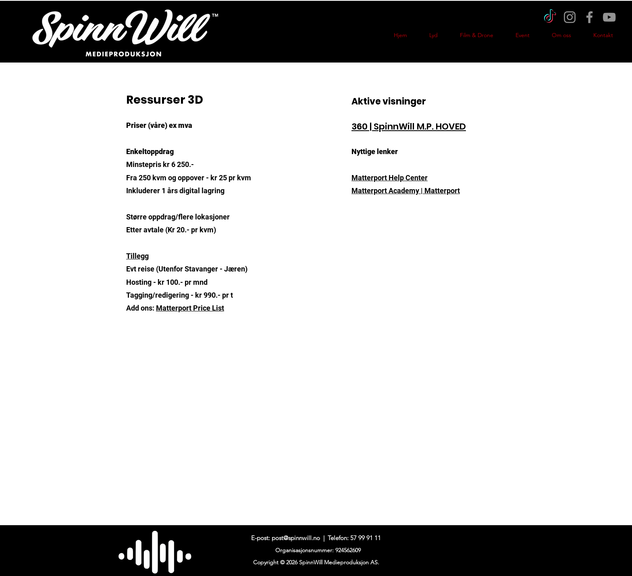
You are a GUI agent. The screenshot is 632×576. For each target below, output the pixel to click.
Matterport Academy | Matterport (405, 190)
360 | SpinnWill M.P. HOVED (408, 126)
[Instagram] (570, 17)
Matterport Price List (190, 308)
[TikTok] (550, 17)
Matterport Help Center (389, 177)
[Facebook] (589, 17)
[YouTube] (609, 17)
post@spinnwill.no (296, 538)
